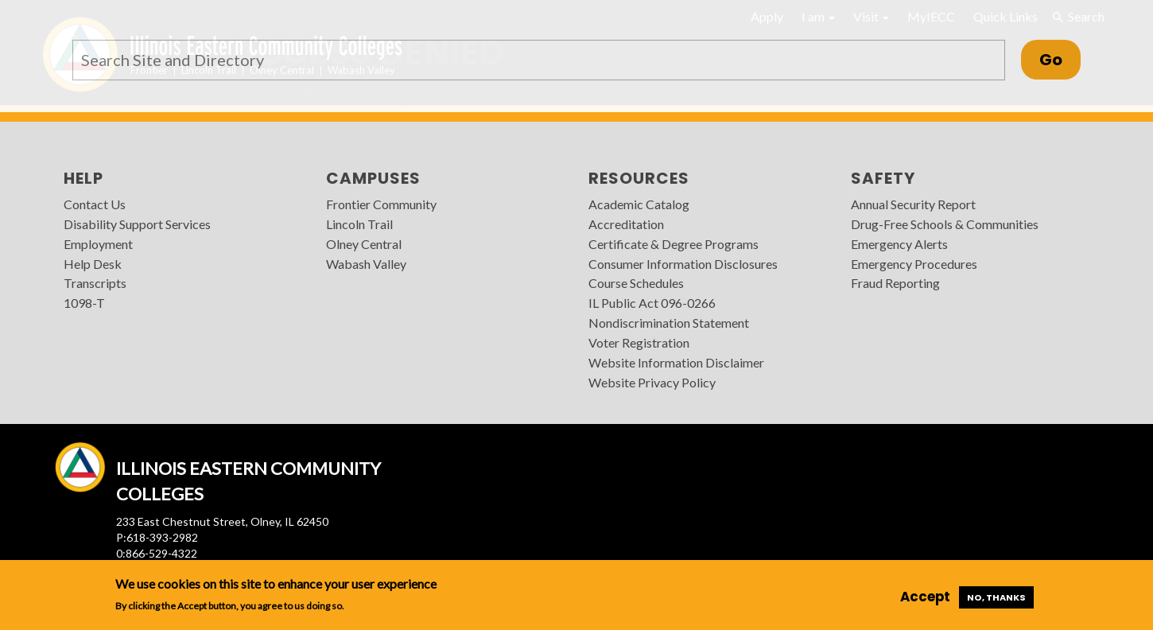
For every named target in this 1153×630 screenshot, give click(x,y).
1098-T (84, 302)
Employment (98, 243)
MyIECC (931, 16)
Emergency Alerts (899, 243)
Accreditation (626, 223)
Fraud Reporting (895, 282)
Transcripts (95, 282)
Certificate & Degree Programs (673, 243)
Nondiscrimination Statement (668, 322)
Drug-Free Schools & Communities (944, 223)
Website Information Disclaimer (676, 362)
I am (818, 16)
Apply (767, 16)
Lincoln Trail (359, 223)
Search (1077, 17)
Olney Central (364, 243)
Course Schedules (636, 282)
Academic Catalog (638, 204)
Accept (925, 596)
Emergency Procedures (914, 263)
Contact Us (95, 204)
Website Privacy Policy (652, 382)
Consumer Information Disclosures (683, 263)
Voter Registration (638, 342)
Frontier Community (381, 204)
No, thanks (996, 597)
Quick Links (1005, 16)
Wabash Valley (366, 263)
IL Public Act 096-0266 (652, 302)
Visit (871, 16)
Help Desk (93, 263)
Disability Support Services (137, 223)
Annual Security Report (913, 204)
